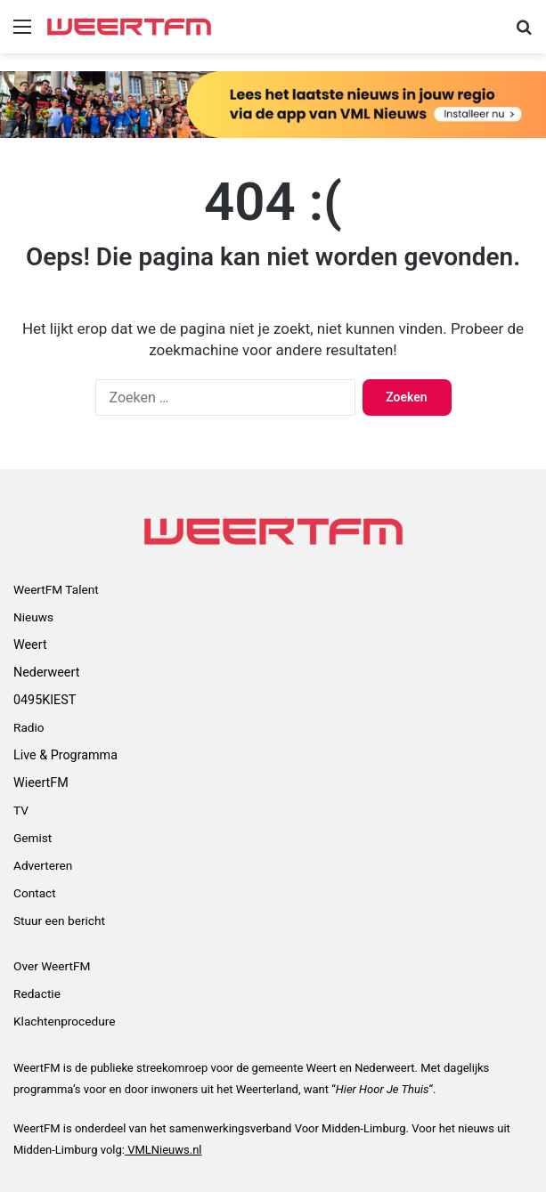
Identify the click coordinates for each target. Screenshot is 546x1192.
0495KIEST (44, 700)
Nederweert (46, 672)
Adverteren (42, 865)
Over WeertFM (51, 966)
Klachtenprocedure (64, 1021)
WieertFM (41, 782)
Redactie (37, 993)
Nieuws (33, 617)
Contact (34, 893)
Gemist (32, 838)
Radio (29, 727)
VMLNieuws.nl (163, 1149)
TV (21, 810)
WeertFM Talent (56, 589)
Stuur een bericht (59, 920)
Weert (30, 644)
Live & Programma (65, 755)
